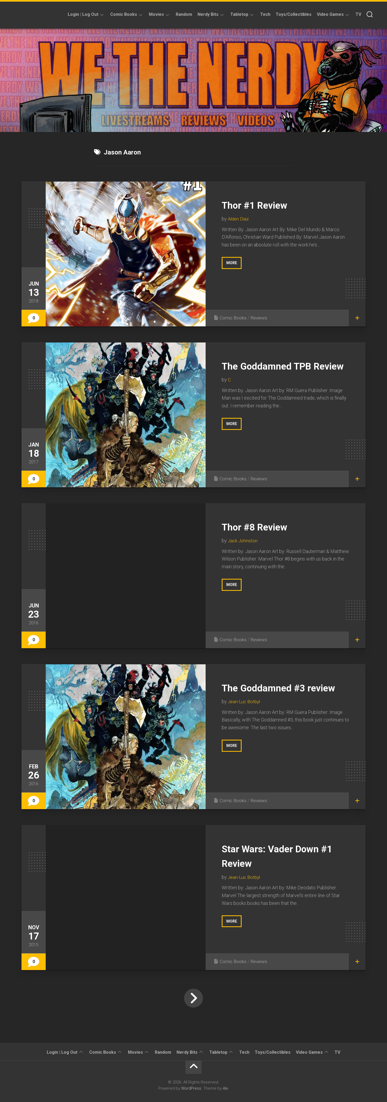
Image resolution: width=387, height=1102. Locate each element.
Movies (156, 14)
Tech (265, 14)
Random (184, 14)
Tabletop (239, 14)
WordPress (191, 1088)
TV (358, 14)
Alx (225, 1088)
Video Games (330, 14)
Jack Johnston (243, 540)
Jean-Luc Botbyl (245, 716)
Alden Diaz (239, 219)
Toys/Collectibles (293, 14)
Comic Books (123, 14)
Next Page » (193, 998)
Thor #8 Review (261, 526)
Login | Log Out (83, 14)
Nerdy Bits (208, 14)
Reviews (260, 317)
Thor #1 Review (261, 204)
